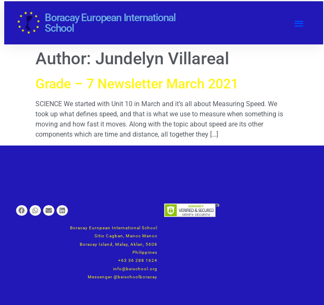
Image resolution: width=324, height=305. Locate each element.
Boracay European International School (110, 22)
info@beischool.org (135, 269)
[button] (299, 23)
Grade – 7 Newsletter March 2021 (136, 84)
